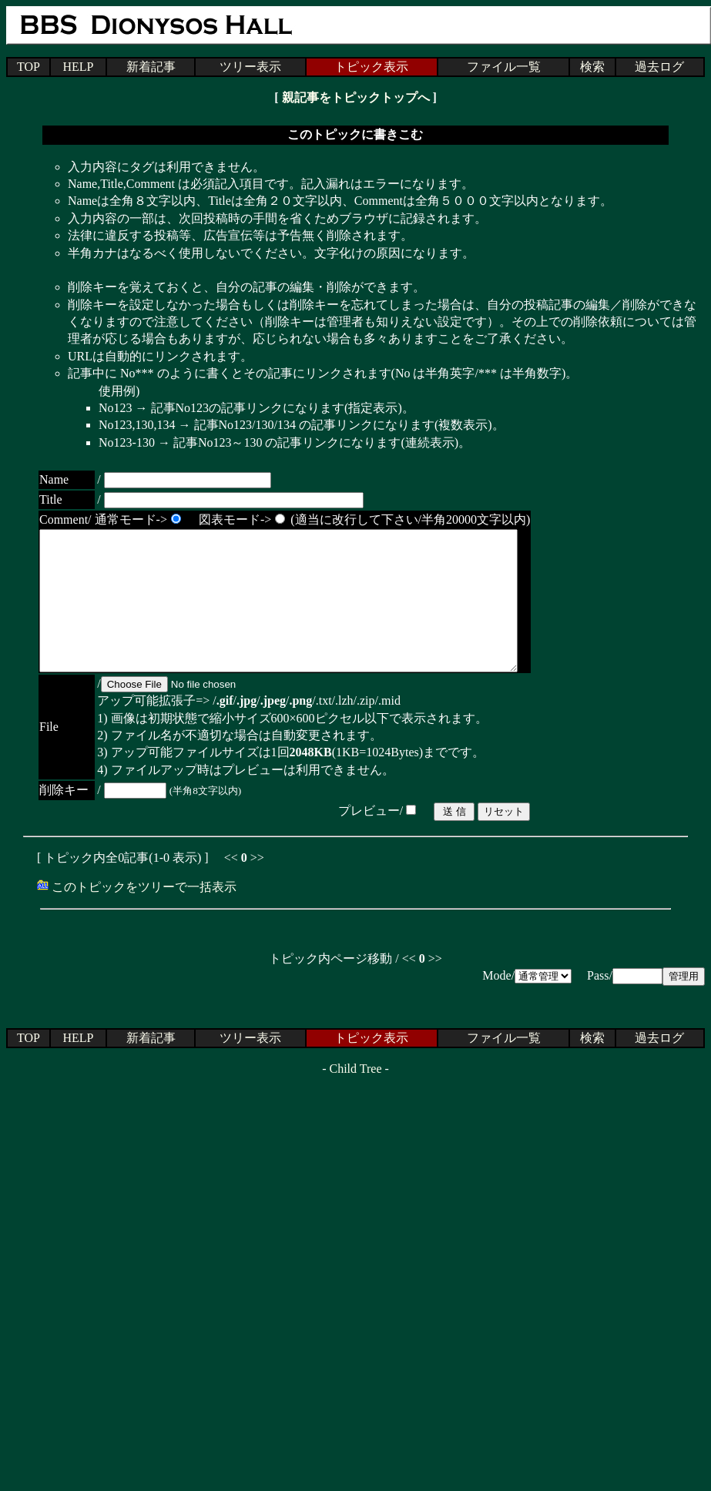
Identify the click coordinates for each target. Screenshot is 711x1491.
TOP (28, 66)
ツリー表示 (250, 66)
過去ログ (659, 66)
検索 (592, 66)
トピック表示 (371, 66)
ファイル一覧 (504, 66)
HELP (77, 66)
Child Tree (355, 1096)
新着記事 (151, 66)
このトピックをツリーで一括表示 (136, 914)
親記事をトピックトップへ (356, 97)
